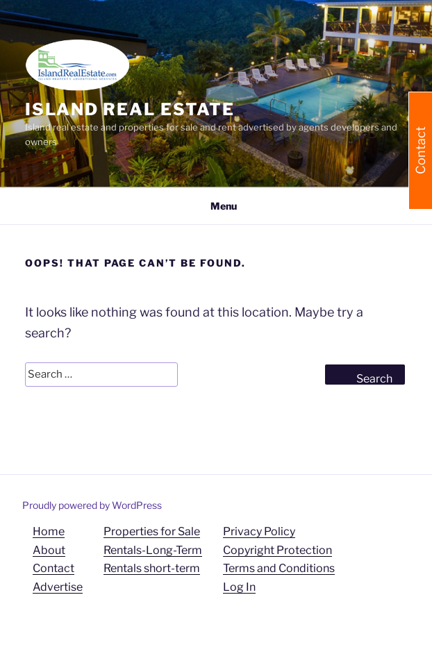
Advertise (58, 587)
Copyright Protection (277, 550)
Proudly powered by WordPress (92, 505)
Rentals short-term (151, 568)
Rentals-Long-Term (152, 550)
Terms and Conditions (279, 568)
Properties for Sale (151, 531)
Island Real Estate (130, 109)
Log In (239, 587)
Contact (53, 568)
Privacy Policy (259, 531)
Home (49, 531)
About (49, 550)
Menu (216, 206)
